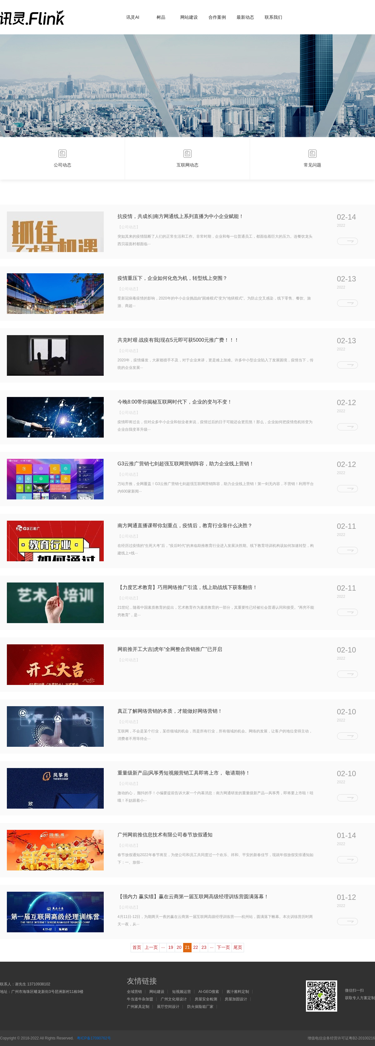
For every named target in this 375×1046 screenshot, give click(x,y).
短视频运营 (181, 992)
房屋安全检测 (206, 999)
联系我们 (273, 17)
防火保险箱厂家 (200, 1007)
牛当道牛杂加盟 (140, 999)
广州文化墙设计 (174, 999)
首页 (136, 947)
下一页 (223, 947)
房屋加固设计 (236, 999)
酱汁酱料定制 (238, 992)
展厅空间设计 (168, 1007)
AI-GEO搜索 (208, 992)
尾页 (237, 947)
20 (179, 947)
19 (170, 947)
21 (187, 947)
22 (195, 947)
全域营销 (134, 992)
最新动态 (245, 17)
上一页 (151, 947)
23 (204, 947)
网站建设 (189, 17)
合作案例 (217, 17)
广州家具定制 (138, 1007)
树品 (161, 17)
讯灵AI (132, 17)
